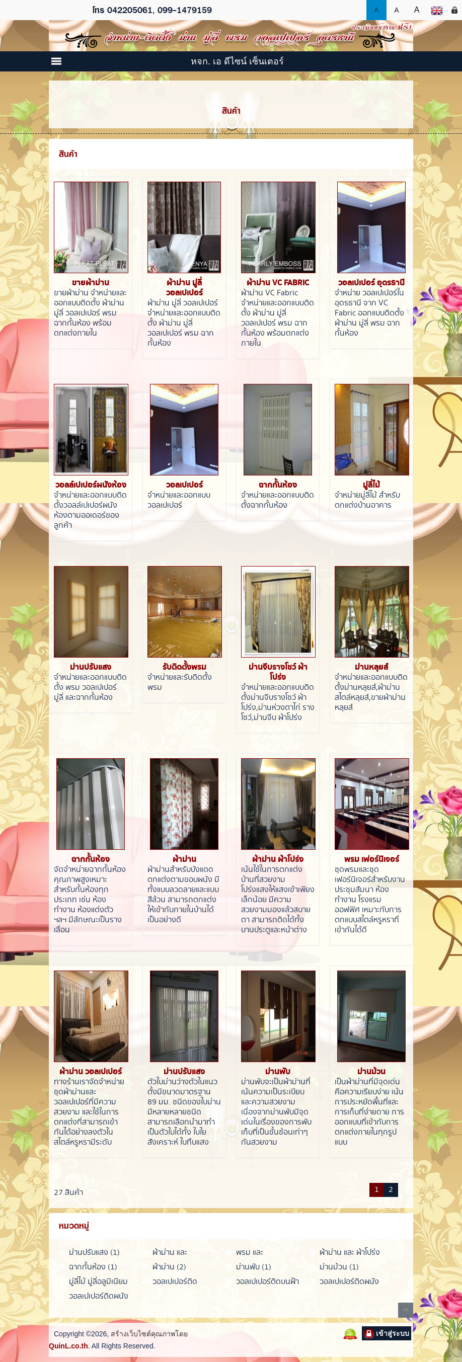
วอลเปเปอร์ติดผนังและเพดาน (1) (98, 1297)
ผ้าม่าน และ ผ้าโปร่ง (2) (350, 1253)
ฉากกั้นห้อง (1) (93, 1267)
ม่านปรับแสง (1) (94, 1252)
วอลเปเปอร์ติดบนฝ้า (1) (267, 1282)
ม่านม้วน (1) (339, 1267)
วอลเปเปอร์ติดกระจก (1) (174, 1282)
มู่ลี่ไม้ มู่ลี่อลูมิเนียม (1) (98, 1282)
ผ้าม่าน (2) (169, 1267)
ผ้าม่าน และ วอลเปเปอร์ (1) (175, 1253)
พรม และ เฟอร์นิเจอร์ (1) (260, 1253)
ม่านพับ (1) (253, 1267)
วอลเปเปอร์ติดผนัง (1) (349, 1282)
